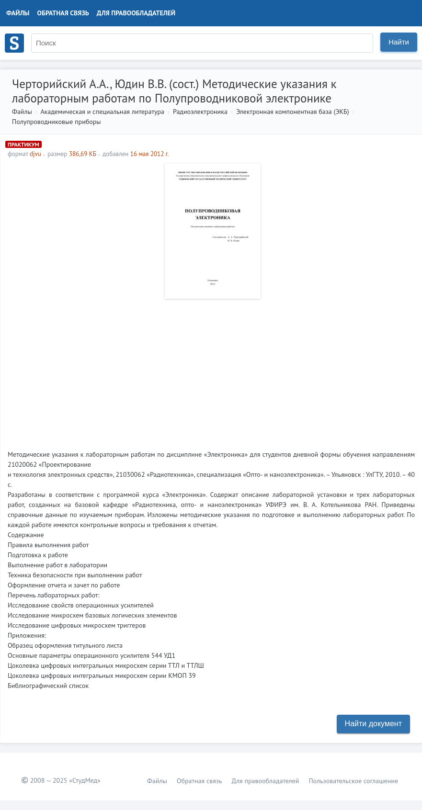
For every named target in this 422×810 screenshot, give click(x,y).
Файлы (18, 13)
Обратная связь (63, 13)
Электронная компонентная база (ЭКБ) (292, 111)
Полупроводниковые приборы (56, 121)
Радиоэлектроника (200, 111)
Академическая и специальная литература (102, 111)
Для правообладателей (136, 13)
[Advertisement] (211, 371)
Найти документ (373, 724)
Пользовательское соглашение (353, 780)
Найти (398, 42)
